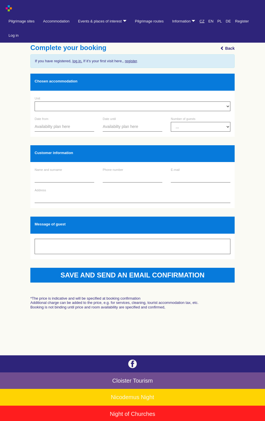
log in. (77, 61)
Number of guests (183, 119)
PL (219, 21)
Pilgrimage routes (149, 21)
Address (40, 190)
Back (227, 48)
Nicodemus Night (132, 397)
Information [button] (183, 21)
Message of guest (50, 224)
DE (228, 21)
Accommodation (56, 21)
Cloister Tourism (132, 381)
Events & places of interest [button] (102, 21)
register (131, 61)
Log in (13, 35)
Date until (109, 119)
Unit (37, 98)
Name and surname (48, 169)
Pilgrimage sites (22, 21)
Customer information (54, 153)
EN (210, 21)
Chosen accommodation (56, 81)
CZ (201, 21)
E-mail (175, 169)
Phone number (113, 169)
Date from (41, 119)
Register (242, 21)
